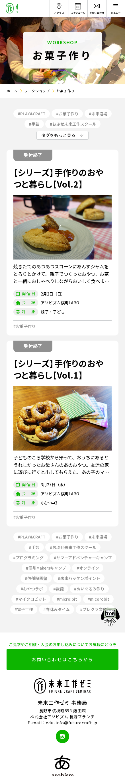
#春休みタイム (56, 609)
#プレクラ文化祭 (95, 609)
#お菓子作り (67, 113)
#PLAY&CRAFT (32, 113)
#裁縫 (58, 589)
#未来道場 (98, 113)
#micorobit (98, 599)
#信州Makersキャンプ (46, 568)
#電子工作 (24, 609)
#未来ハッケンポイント (79, 578)
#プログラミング (28, 557)
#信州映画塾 (36, 578)
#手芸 (34, 124)
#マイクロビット (31, 599)
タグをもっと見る (58, 135)
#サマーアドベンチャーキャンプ (83, 557)
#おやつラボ (32, 589)
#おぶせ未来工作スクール (73, 124)
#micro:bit (67, 599)
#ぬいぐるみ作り (89, 589)
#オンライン (88, 568)
